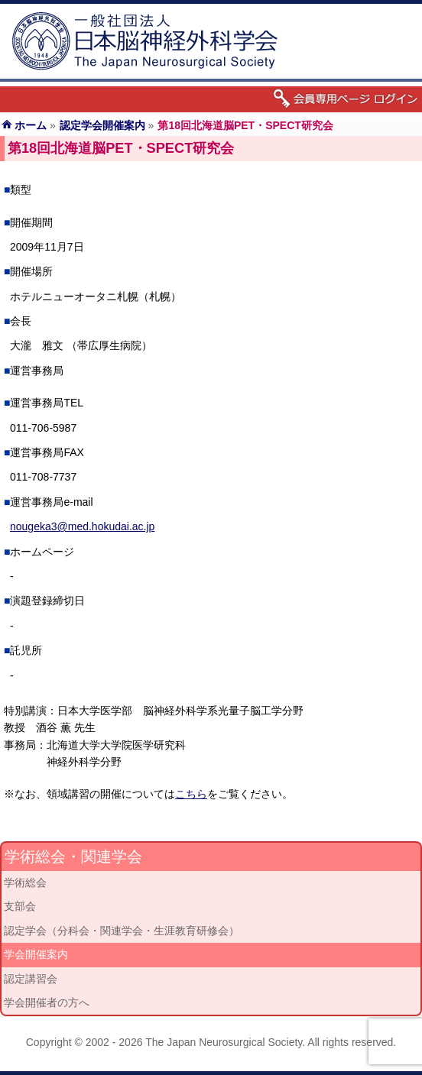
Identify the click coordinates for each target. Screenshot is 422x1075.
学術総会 (25, 882)
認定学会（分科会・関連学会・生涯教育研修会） (121, 930)
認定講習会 (30, 979)
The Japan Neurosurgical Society (223, 1042)
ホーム (31, 125)
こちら (191, 794)
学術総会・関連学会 (73, 856)
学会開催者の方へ (46, 1002)
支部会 (20, 906)
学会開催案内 (36, 954)
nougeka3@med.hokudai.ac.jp (82, 526)
